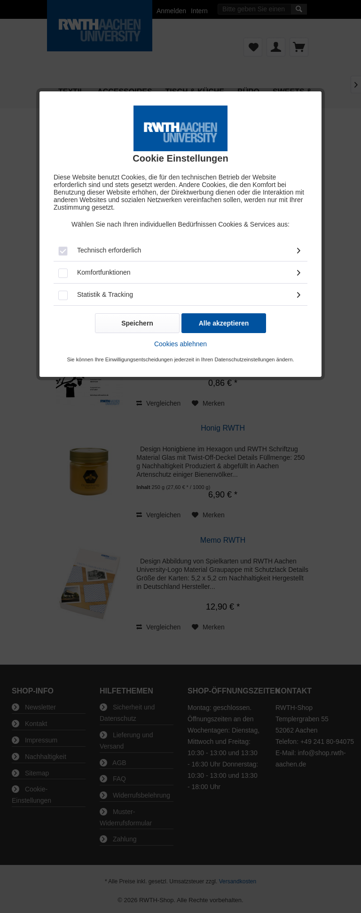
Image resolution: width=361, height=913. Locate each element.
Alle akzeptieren (224, 323)
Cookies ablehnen (180, 344)
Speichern (137, 323)
